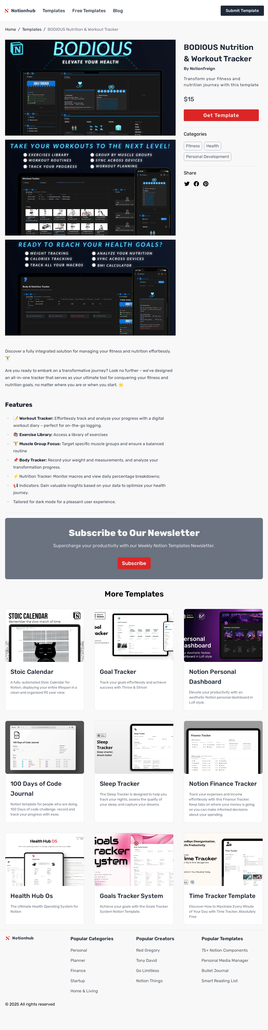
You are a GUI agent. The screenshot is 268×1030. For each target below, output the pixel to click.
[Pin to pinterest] (206, 184)
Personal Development (207, 156)
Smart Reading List (220, 981)
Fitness (193, 145)
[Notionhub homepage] (19, 10)
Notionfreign (202, 68)
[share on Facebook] (196, 184)
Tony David (146, 960)
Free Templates (89, 10)
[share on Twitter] (187, 184)
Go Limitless (147, 970)
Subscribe (134, 563)
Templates (54, 10)
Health (212, 145)
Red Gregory (148, 950)
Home (10, 29)
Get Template (221, 115)
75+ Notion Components (225, 950)
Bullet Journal (215, 970)
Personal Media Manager (225, 960)
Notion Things (149, 981)
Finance (78, 970)
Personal (78, 950)
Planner (77, 960)
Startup (77, 981)
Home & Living (84, 991)
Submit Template (242, 10)
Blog (118, 10)
